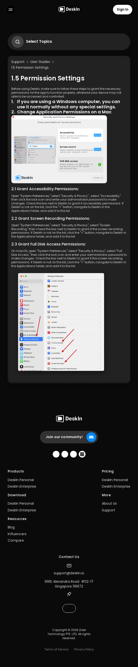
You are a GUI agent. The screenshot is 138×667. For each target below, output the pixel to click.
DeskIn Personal (21, 479)
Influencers (17, 534)
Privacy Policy (84, 649)
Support (108, 510)
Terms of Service (56, 649)
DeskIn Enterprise (22, 486)
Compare (16, 540)
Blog (11, 527)
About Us (109, 503)
